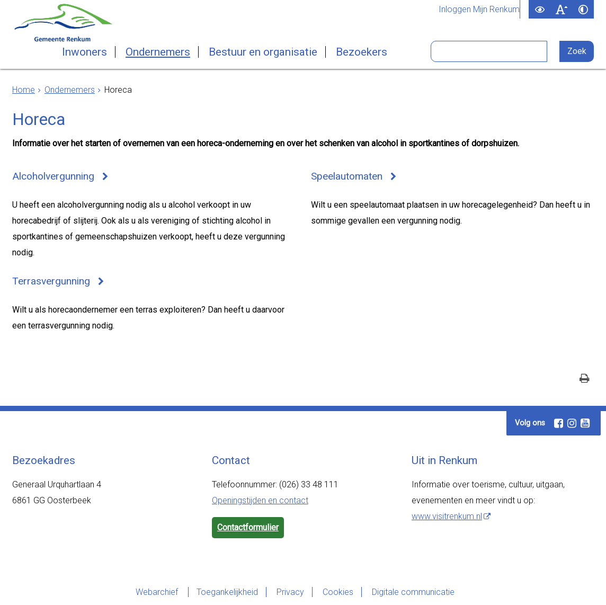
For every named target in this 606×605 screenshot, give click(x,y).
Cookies (338, 592)
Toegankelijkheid (227, 592)
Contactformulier (248, 527)
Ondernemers (158, 52)
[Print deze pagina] (584, 379)
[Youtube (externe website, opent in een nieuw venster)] (585, 423)
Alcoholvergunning (53, 176)
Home (23, 90)
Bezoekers (361, 52)
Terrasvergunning (51, 281)
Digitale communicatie (413, 592)
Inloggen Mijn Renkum (479, 9)
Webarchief (158, 592)
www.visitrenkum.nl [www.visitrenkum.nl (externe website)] (447, 516)
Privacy (290, 592)
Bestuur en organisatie (263, 52)
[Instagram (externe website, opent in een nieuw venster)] (571, 423)
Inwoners (84, 52)
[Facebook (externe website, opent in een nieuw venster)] (558, 423)
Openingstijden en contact (260, 500)
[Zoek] (576, 51)
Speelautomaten (346, 176)
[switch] (539, 9)
